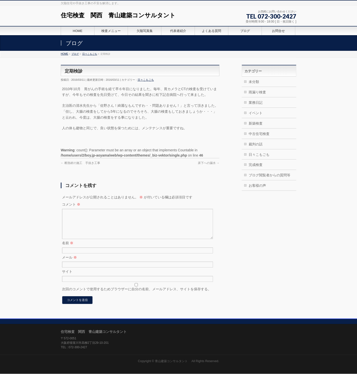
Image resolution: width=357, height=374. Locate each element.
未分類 (254, 82)
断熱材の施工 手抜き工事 (80, 163)
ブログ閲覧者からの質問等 (269, 175)
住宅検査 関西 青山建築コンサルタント (118, 15)
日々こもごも (146, 79)
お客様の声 (257, 185)
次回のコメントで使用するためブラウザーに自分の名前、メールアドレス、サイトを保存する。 (136, 295)
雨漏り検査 (257, 92)
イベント (256, 113)
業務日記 (256, 103)
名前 (67, 249)
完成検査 (256, 165)
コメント (71, 204)
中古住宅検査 (259, 134)
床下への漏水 (208, 163)
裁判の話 (256, 144)
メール (69, 263)
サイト (67, 277)
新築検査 (256, 123)
